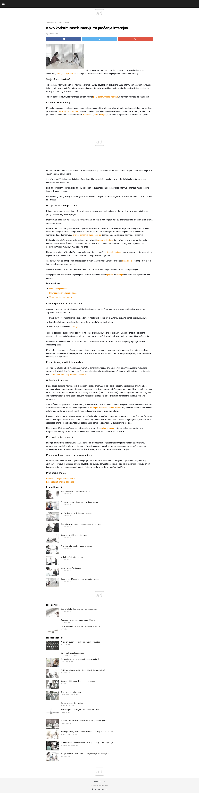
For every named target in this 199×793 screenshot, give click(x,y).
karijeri (103, 114)
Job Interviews (51, 23)
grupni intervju (115, 408)
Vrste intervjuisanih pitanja (60, 297)
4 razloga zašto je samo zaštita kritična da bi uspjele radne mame (87, 732)
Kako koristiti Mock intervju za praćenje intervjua (80, 579)
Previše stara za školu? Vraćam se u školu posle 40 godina (84, 721)
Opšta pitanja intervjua (59, 288)
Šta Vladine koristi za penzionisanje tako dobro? (80, 659)
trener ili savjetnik (90, 114)
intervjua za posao (65, 73)
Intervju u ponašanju (98, 408)
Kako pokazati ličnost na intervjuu (74, 535)
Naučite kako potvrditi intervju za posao (76, 513)
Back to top (99, 781)
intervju (119, 275)
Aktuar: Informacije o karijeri (72, 703)
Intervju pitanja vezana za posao (63, 293)
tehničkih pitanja (114, 252)
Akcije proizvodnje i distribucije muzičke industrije (80, 642)
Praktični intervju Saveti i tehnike (60, 478)
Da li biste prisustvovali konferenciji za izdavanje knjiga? (83, 670)
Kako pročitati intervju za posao (60, 482)
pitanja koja (127, 261)
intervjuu (75, 326)
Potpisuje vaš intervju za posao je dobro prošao (79, 502)
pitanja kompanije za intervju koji (87, 235)
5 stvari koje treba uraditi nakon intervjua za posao (81, 524)
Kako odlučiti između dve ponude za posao (78, 681)
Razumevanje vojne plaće (71, 692)
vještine (109, 275)
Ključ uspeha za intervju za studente (75, 491)
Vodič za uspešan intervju (71, 568)
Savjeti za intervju (64, 23)
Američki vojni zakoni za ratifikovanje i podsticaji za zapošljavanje (87, 742)
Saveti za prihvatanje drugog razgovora (76, 546)
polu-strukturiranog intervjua (105, 97)
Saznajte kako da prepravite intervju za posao (79, 609)
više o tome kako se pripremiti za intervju (68, 374)
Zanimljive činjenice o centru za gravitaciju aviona (80, 626)
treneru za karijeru (105, 240)
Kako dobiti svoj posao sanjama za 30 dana (78, 620)
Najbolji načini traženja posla (72, 557)
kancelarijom (63, 111)
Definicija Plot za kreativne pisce (73, 653)
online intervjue (107, 428)
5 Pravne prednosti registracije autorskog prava (80, 710)
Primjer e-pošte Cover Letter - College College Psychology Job (85, 753)
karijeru (75, 111)
